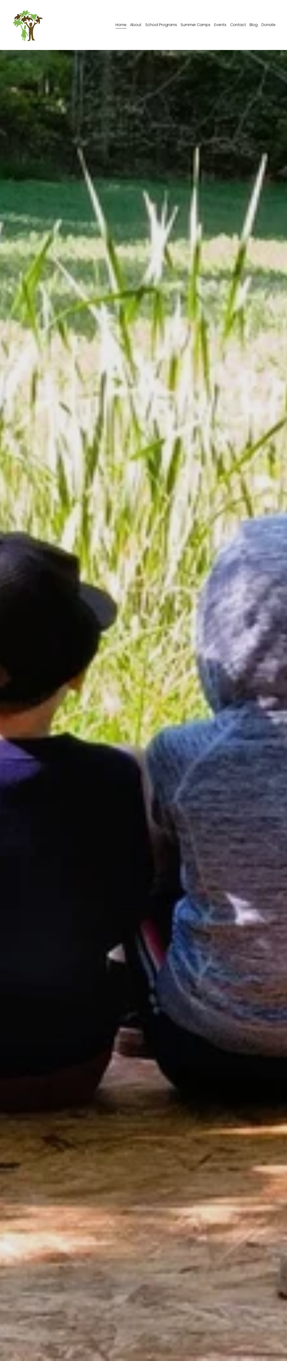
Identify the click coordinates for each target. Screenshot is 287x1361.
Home (120, 24)
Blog (254, 24)
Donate (268, 24)
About (135, 24)
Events (220, 24)
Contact (238, 24)
